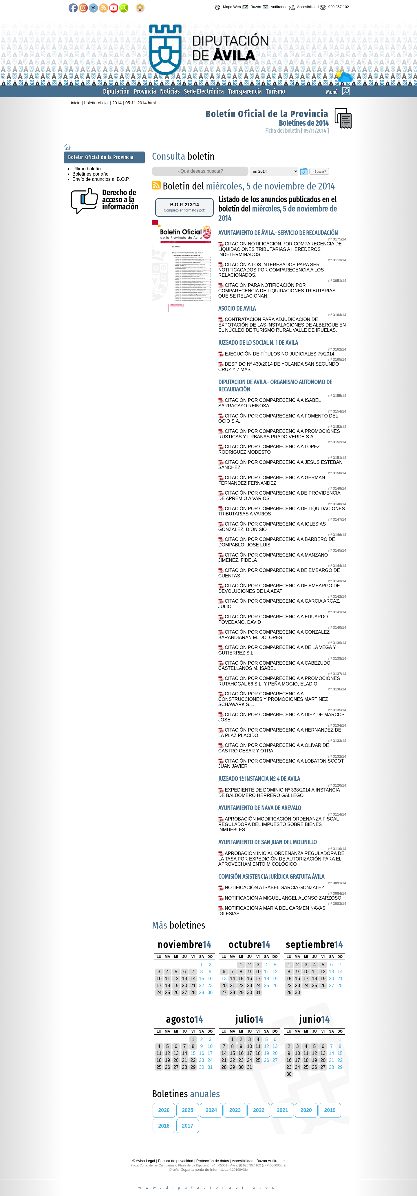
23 (249, 985)
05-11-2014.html (140, 103)
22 (241, 985)
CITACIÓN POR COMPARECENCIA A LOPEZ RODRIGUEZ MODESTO (269, 449)
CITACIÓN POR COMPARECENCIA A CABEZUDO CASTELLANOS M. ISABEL (274, 666)
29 (241, 992)
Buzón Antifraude (271, 1161)
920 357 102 (334, 7)
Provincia (145, 91)
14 (193, 978)
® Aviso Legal (144, 1161)
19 (176, 985)
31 (258, 992)
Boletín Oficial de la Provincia (267, 113)
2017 (187, 1126)
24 (159, 992)
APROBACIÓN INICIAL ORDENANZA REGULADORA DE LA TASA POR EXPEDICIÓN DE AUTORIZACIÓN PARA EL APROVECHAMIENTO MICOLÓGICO (281, 859)
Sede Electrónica (204, 91)
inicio (76, 103)
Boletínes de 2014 (304, 123)
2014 (117, 103)
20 (184, 985)
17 (159, 985)
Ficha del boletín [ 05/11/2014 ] (297, 130)
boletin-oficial (96, 103)
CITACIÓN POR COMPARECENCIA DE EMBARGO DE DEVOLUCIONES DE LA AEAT (279, 588)
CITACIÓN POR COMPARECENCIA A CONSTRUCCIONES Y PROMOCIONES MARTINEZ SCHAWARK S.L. (273, 699)
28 (193, 992)
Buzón (251, 7)
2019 (330, 1110)
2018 (163, 1126)
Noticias (170, 91)
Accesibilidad (303, 7)
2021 (282, 1110)
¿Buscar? (319, 171)
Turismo (275, 91)
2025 (187, 1110)
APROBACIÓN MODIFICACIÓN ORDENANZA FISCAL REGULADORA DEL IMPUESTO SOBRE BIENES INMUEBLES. (278, 824)
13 (184, 978)
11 (167, 978)
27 (184, 992)
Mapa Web (227, 7)
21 (193, 985)
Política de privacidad (175, 1161)
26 (176, 992)
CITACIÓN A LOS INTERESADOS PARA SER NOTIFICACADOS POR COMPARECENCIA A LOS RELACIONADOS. (271, 270)
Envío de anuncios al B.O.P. (101, 179)
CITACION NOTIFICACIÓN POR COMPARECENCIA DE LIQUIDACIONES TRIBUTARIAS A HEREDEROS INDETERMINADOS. (280, 249)
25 (167, 992)
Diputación (116, 91)
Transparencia (245, 91)
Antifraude (274, 7)
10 (159, 978)
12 (176, 978)
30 (249, 992)
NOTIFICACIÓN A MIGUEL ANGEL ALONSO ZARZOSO (283, 898)
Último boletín (86, 168)
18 (167, 985)
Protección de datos (212, 1161)
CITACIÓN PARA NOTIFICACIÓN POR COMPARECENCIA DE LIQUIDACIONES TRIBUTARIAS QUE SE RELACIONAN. (277, 290)
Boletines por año (90, 174)
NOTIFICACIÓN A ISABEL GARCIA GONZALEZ (274, 887)
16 (249, 978)
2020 (306, 1110)
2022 (258, 1110)
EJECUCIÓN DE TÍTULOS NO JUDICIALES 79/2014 (279, 353)
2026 (163, 1110)
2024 (211, 1110)
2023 (235, 1110)
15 (241, 978)
